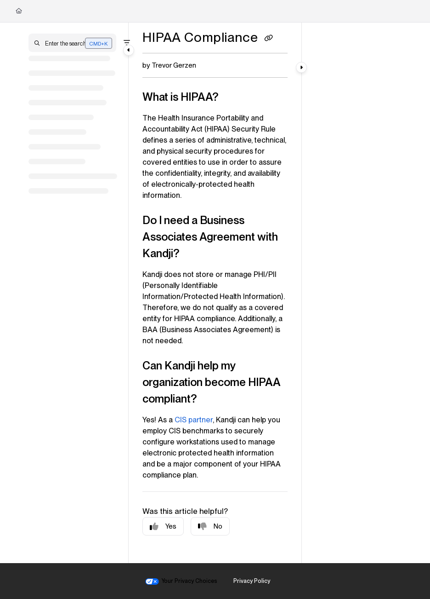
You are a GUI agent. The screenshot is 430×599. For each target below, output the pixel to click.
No (210, 526)
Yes (163, 526)
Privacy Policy (251, 580)
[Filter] (127, 42)
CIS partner (194, 419)
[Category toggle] (128, 50)
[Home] (19, 11)
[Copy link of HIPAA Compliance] (268, 38)
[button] (72, 43)
